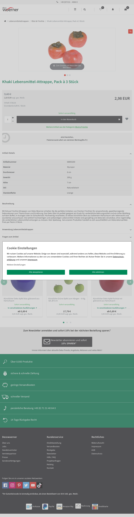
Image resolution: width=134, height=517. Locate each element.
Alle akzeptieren (36, 272)
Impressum (32, 259)
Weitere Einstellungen (16, 264)
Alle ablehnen (98, 272)
